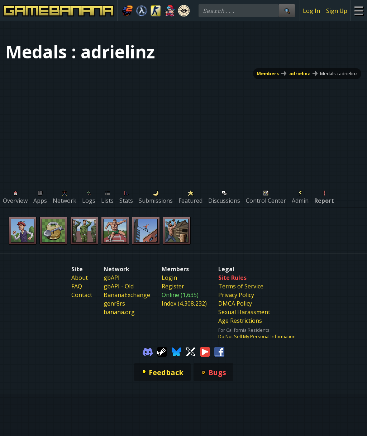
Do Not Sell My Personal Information (257, 336)
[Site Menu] (358, 10)
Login (169, 278)
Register (173, 286)
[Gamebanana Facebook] (219, 351)
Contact (81, 295)
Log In (311, 11)
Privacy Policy (236, 295)
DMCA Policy (235, 303)
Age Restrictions (240, 321)
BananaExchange (127, 295)
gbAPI (112, 278)
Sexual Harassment (244, 312)
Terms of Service (240, 286)
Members (268, 73)
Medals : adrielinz (339, 73)
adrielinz (299, 73)
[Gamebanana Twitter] (190, 351)
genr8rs (114, 303)
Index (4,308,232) (184, 303)
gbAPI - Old (119, 286)
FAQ (76, 286)
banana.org (119, 312)
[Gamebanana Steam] (162, 351)
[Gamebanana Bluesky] (176, 351)
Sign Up (336, 11)
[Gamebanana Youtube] (205, 351)
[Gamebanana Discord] (147, 351)
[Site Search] (287, 10)
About (79, 278)
